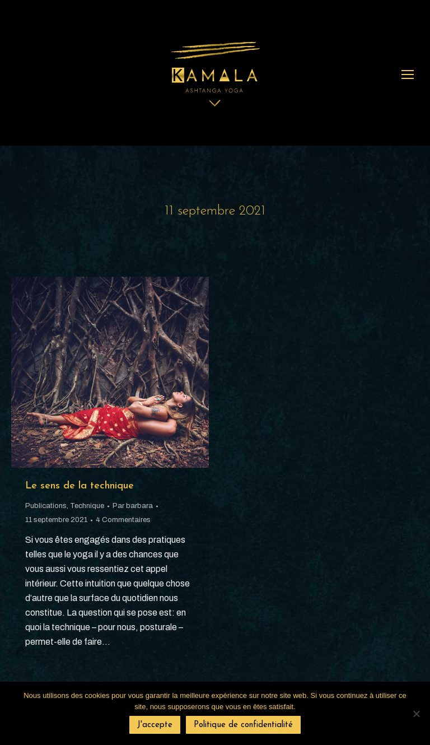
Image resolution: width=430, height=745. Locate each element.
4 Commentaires (123, 520)
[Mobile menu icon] (407, 74)
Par (133, 506)
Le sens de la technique (79, 486)
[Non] (416, 713)
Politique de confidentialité (243, 725)
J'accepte (154, 725)
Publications (46, 506)
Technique (87, 506)
